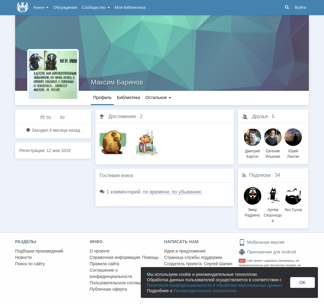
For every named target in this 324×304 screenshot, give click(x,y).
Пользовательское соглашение (120, 282)
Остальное (158, 97)
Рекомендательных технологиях (205, 290)
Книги (41, 7)
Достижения (122, 116)
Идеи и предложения (185, 251)
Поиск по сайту (30, 263)
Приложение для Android (267, 252)
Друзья (260, 116)
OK (302, 282)
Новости (23, 257)
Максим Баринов (117, 82)
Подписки (260, 175)
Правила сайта (104, 263)
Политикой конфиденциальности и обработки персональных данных (214, 285)
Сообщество (96, 7)
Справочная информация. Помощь (124, 257)
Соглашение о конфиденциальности (111, 273)
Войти (300, 7)
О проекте (100, 251)
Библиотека (128, 97)
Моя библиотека (130, 7)
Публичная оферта (108, 289)
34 (277, 175)
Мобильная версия (261, 242)
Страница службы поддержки (193, 257)
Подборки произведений (39, 251)
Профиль (102, 97)
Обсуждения (65, 7)
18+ (242, 260)
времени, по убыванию (175, 191)
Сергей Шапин (218, 263)
